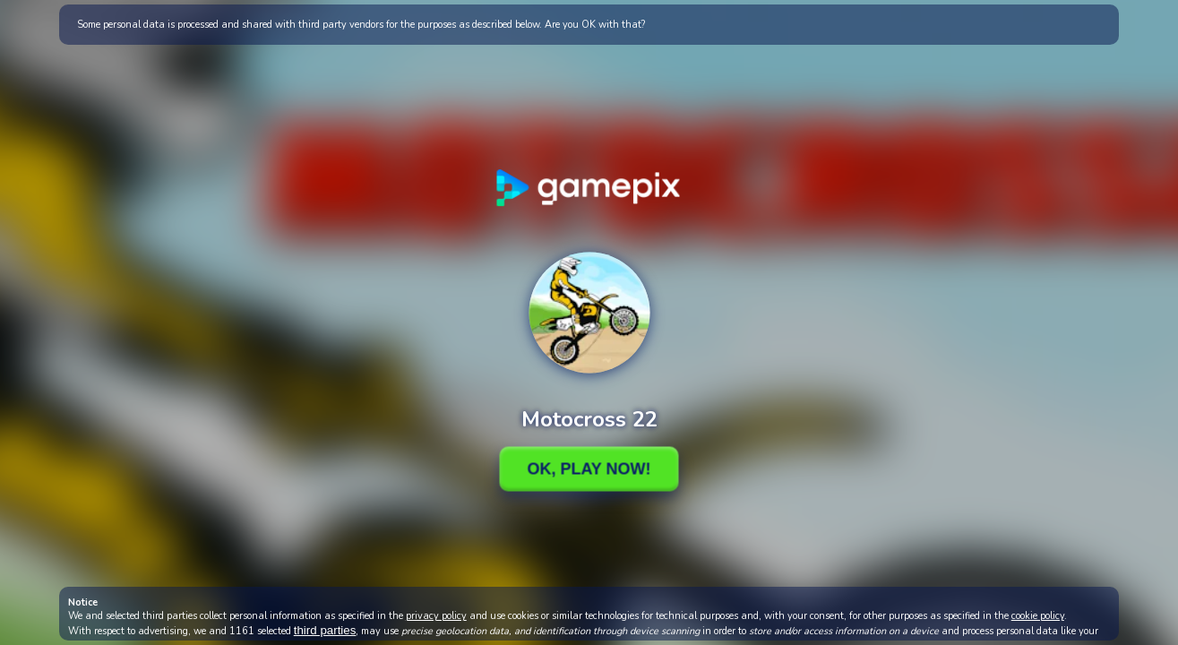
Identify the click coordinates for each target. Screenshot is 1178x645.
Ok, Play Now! (588, 468)
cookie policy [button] (1037, 616)
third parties (325, 630)
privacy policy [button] (436, 616)
